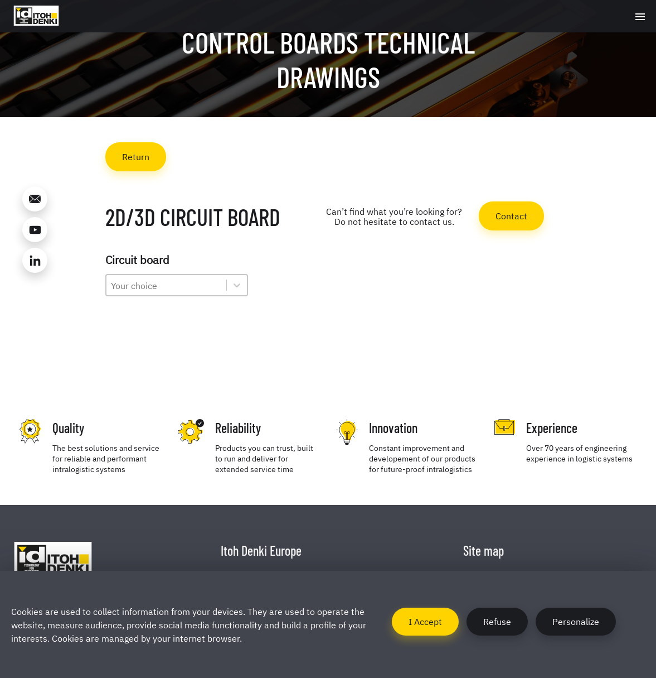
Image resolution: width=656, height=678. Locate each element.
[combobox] (166, 285)
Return (135, 156)
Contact (511, 215)
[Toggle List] (237, 285)
